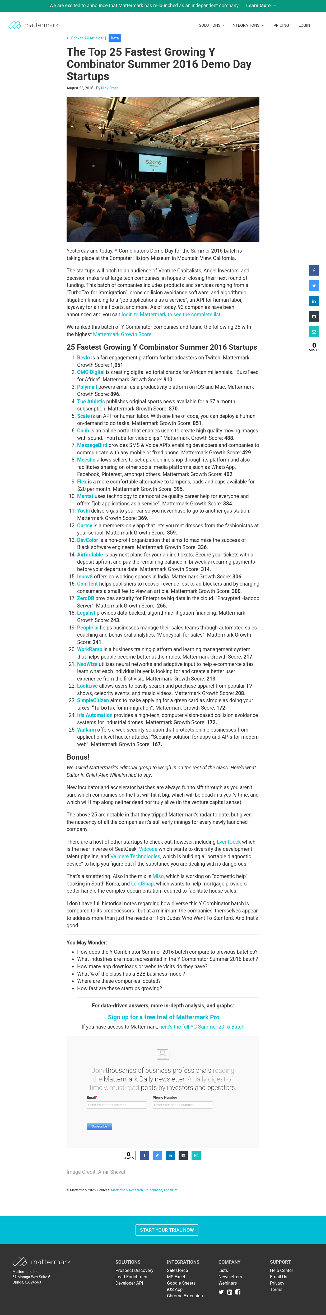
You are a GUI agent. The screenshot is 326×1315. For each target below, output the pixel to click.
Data (115, 38)
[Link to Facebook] (237, 1292)
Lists (223, 1270)
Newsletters (230, 1276)
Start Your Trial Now (167, 1230)
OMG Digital (91, 372)
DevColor (87, 540)
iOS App (175, 1289)
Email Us (278, 1276)
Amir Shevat (111, 1172)
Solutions (212, 25)
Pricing (281, 25)
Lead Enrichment (132, 1276)
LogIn (304, 25)
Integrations (247, 25)
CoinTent (87, 584)
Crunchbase (153, 1190)
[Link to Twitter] (222, 1292)
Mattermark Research (127, 1190)
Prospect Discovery (134, 1270)
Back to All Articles (84, 38)
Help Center (281, 1270)
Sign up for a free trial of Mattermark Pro (164, 1017)
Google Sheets (181, 1283)
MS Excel (176, 1276)
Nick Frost (109, 88)
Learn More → (261, 5)
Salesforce (177, 1270)
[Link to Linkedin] (230, 1292)
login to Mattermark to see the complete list (171, 315)
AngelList (170, 1190)
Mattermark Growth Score (122, 334)
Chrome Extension (185, 1295)
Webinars (227, 1283)
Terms (276, 1289)
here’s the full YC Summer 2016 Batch (201, 1027)
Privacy (277, 1283)
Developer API (129, 1283)
